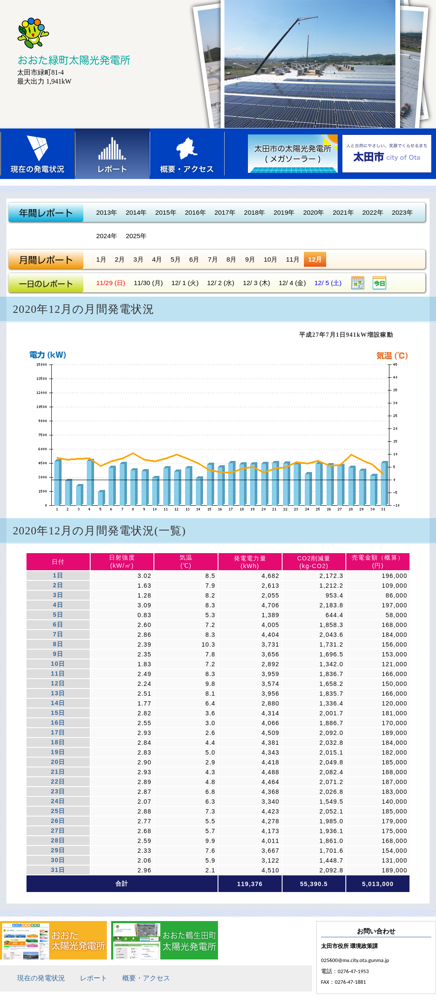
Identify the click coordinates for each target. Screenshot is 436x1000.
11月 (293, 259)
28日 (58, 840)
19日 (58, 752)
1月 (101, 259)
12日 (58, 683)
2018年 (254, 212)
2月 (120, 259)
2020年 (313, 212)
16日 (58, 722)
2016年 (195, 212)
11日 (58, 673)
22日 (58, 781)
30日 (58, 860)
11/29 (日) (110, 282)
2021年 (343, 212)
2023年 (402, 212)
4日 (58, 604)
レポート (112, 153)
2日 (58, 585)
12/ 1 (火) (185, 282)
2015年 (165, 212)
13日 (58, 693)
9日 (58, 653)
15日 (58, 712)
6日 (58, 624)
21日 (58, 771)
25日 (58, 811)
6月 (194, 259)
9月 (250, 259)
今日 (380, 282)
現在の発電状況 (37, 153)
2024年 (106, 235)
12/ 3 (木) (256, 282)
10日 (58, 663)
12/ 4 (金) (292, 282)
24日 (58, 801)
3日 (58, 595)
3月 (138, 259)
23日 (58, 791)
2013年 (106, 212)
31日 (58, 869)
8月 (232, 259)
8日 (58, 644)
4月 (157, 259)
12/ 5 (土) (328, 282)
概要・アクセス (187, 153)
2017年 (225, 212)
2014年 (136, 212)
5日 (58, 614)
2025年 (136, 235)
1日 (58, 575)
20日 (58, 761)
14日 (58, 703)
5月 (176, 259)
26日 (58, 820)
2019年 (284, 212)
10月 (270, 259)
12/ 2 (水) (221, 282)
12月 (315, 259)
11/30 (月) (148, 282)
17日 (58, 732)
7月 (213, 259)
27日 (58, 830)
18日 (58, 742)
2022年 (372, 212)
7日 (58, 634)
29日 (58, 850)
